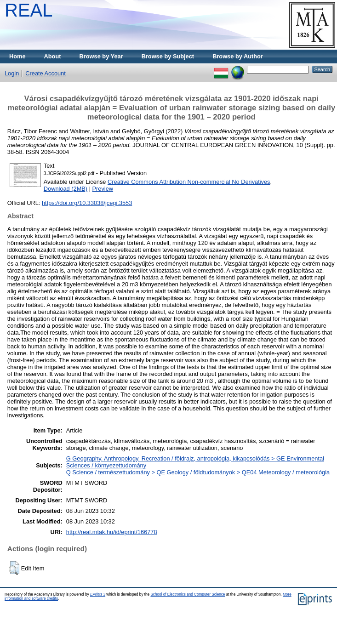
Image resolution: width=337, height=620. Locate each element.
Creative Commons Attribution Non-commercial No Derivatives (189, 181)
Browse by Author (237, 56)
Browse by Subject (168, 56)
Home (17, 56)
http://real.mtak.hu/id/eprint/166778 (111, 532)
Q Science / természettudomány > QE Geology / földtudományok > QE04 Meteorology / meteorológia (198, 472)
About (52, 56)
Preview (103, 188)
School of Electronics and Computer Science (187, 594)
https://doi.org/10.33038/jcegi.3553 (87, 202)
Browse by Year (101, 56)
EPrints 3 (97, 594)
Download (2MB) (65, 188)
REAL (29, 10)
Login (12, 73)
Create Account (45, 73)
